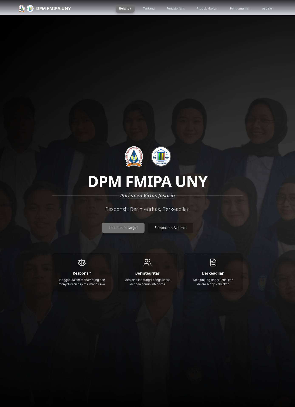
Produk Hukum (207, 8)
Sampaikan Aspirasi (170, 227)
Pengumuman (240, 8)
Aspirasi (267, 8)
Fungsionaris (176, 8)
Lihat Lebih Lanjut (123, 227)
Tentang (149, 8)
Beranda (125, 8)
